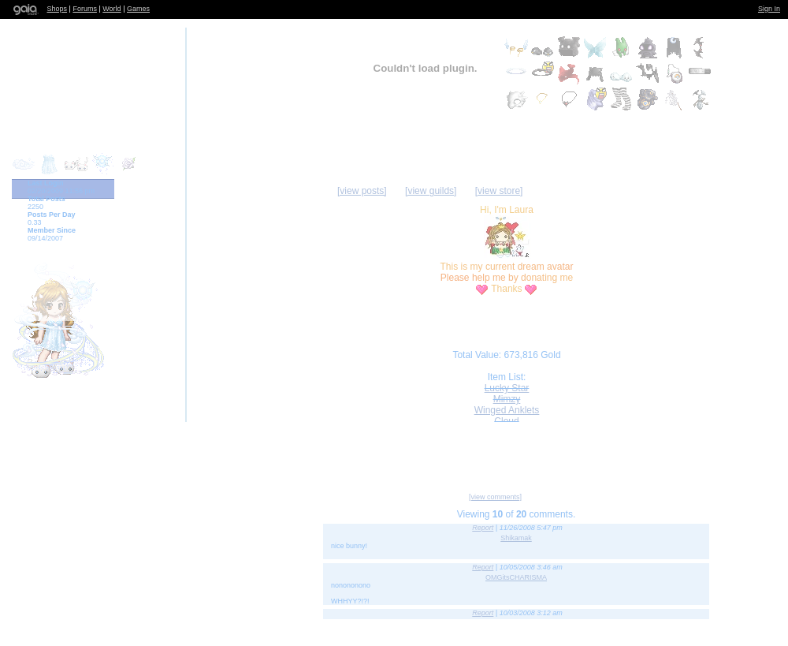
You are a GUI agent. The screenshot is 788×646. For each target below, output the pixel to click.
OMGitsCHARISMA (516, 577)
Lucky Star (507, 388)
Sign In (769, 9)
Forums (84, 9)
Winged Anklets (507, 410)
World (111, 9)
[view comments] (495, 497)
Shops (57, 9)
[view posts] (362, 190)
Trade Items (642, 451)
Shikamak (516, 538)
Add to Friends (335, 451)
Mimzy (507, 399)
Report (482, 528)
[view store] (499, 190)
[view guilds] (430, 190)
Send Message (477, 451)
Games (138, 9)
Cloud (506, 421)
